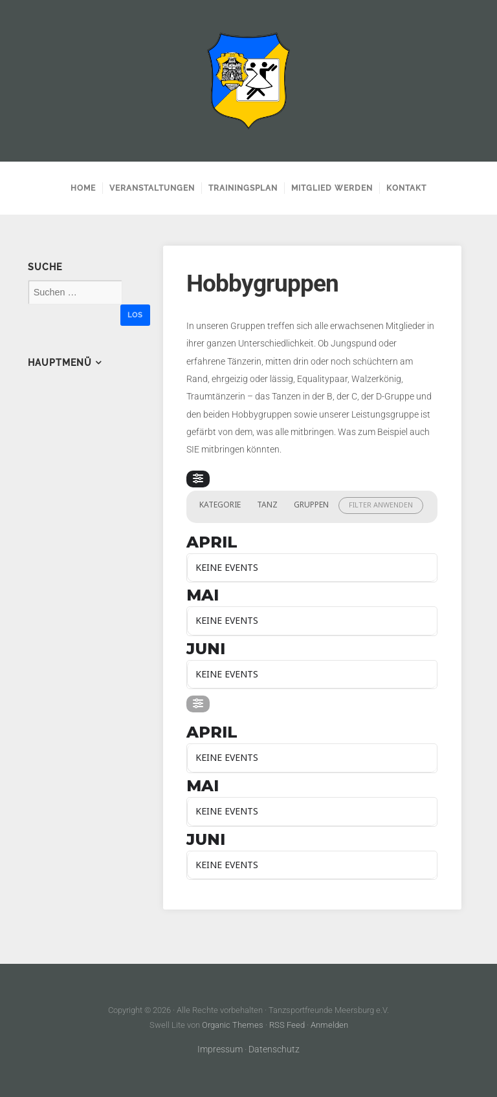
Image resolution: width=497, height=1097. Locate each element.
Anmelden (329, 1025)
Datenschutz (274, 1049)
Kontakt (406, 188)
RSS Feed (287, 1025)
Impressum (220, 1049)
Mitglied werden (332, 188)
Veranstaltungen (152, 188)
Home (83, 188)
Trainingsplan (243, 188)
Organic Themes (232, 1025)
